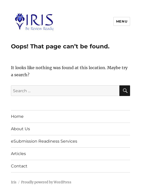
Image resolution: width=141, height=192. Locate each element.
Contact (19, 166)
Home (17, 116)
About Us (20, 128)
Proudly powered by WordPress (46, 182)
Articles (18, 153)
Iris (14, 182)
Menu (121, 21)
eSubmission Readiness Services (44, 141)
